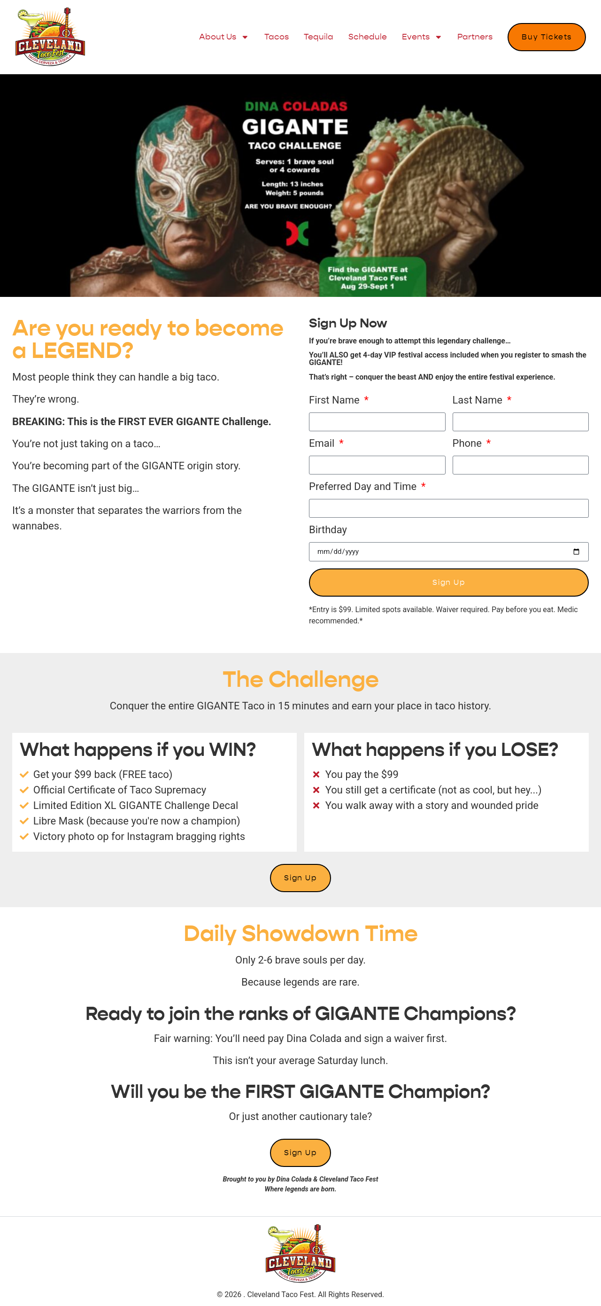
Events (422, 37)
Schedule (367, 37)
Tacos (276, 37)
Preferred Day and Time (364, 487)
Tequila (318, 37)
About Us (224, 37)
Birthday (328, 530)
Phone (469, 443)
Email (323, 443)
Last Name (479, 400)
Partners (475, 37)
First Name (335, 400)
